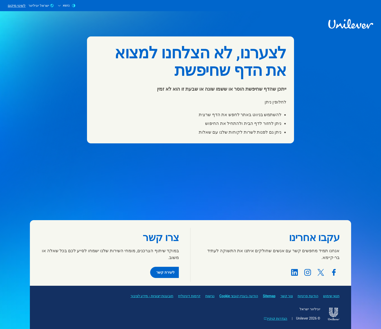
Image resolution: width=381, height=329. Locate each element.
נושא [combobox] (67, 5)
